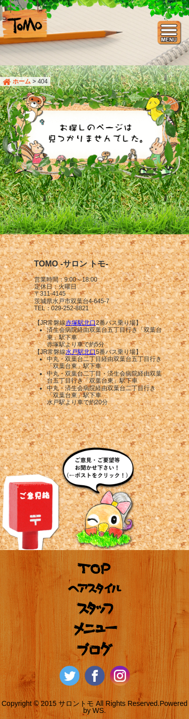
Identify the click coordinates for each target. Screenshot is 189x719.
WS (98, 710)
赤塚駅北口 (81, 322)
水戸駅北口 (81, 351)
